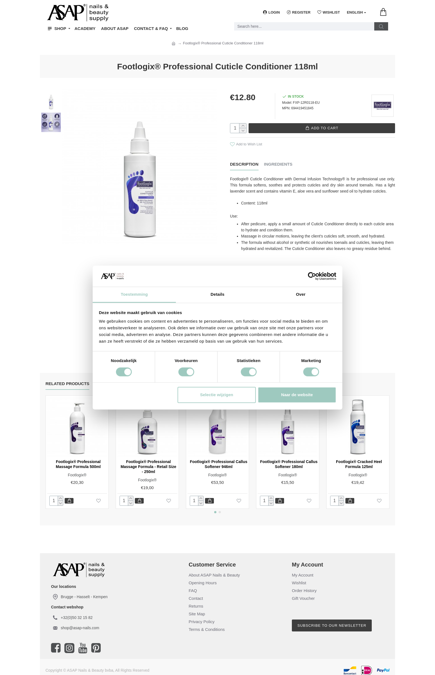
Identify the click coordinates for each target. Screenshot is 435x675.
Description (244, 163)
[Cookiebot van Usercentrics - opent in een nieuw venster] (312, 276)
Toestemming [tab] (134, 294)
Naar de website (297, 395)
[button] (215, 508)
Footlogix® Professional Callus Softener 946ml (218, 459)
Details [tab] (217, 294)
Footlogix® (77, 470)
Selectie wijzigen (216, 395)
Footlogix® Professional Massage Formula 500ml (78, 459)
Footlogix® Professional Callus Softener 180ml (288, 459)
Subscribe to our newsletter (331, 621)
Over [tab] (301, 294)
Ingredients (278, 163)
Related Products (67, 379)
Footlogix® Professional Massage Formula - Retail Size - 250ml (148, 462)
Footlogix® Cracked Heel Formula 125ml (359, 459)
